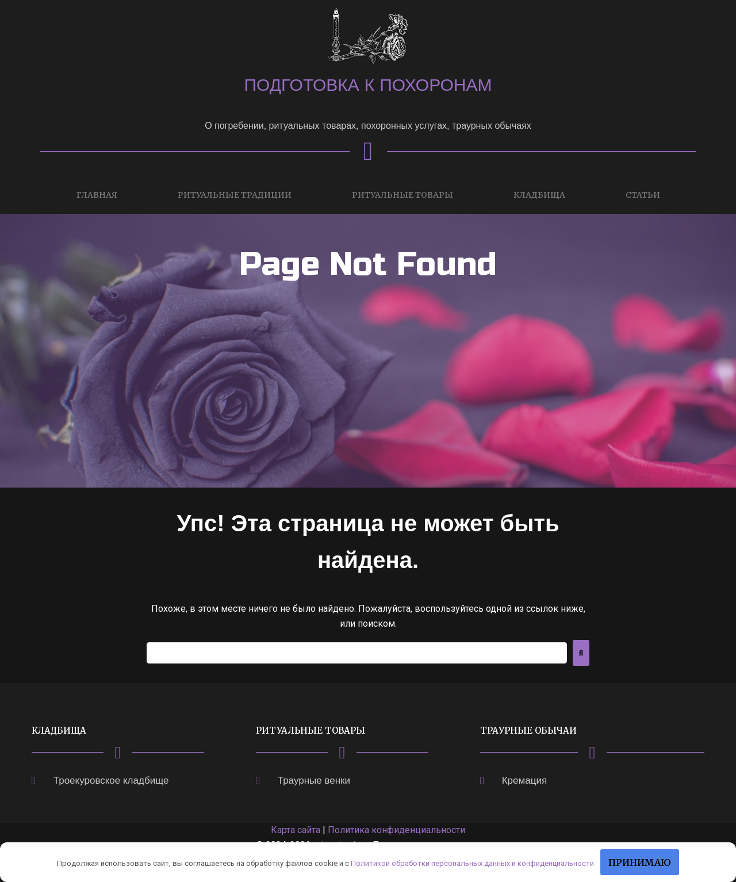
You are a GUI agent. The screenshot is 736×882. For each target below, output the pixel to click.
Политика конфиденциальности (396, 830)
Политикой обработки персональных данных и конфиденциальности (472, 863)
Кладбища (539, 195)
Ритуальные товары (402, 195)
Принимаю (639, 862)
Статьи (643, 195)
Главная (96, 195)
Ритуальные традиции (235, 195)
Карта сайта (295, 830)
